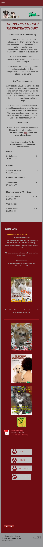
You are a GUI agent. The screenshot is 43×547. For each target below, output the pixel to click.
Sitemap (17, 536)
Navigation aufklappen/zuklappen (21, 3)
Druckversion (8, 536)
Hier (25, 133)
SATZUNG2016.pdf (17, 433)
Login (39, 536)
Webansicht (37, 538)
